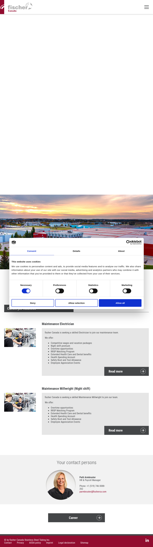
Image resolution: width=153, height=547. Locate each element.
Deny (33, 303)
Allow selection (76, 303)
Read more (116, 371)
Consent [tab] (31, 251)
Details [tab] (76, 251)
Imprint (49, 542)
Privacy (20, 542)
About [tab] (121, 251)
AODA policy (35, 542)
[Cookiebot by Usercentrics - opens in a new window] (128, 242)
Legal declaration (66, 542)
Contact (8, 542)
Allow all (120, 303)
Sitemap (84, 542)
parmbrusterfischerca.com (92, 491)
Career (73, 517)
